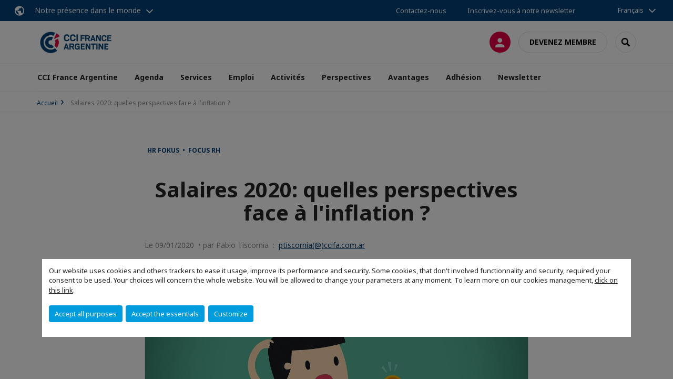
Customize (231, 313)
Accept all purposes (86, 313)
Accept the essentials (165, 313)
